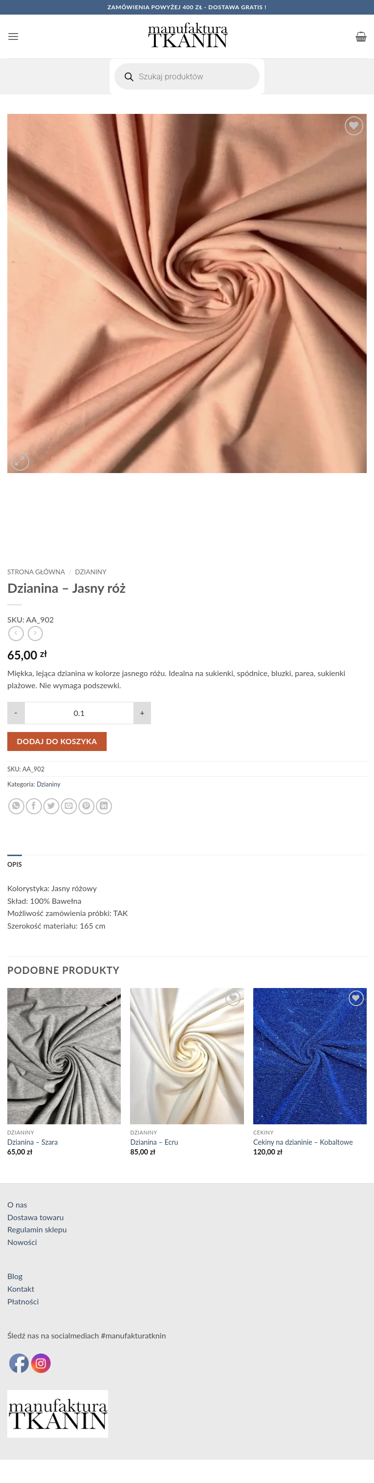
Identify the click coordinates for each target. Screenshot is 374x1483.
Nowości (22, 1241)
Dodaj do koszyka (57, 741)
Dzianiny (90, 572)
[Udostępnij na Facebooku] (34, 806)
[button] (13, 36)
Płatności (23, 1301)
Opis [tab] (14, 864)
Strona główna (36, 572)
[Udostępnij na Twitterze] (51, 806)
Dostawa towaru (35, 1217)
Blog (14, 1276)
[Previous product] (35, 633)
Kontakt (20, 1288)
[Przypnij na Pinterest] (86, 806)
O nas (17, 1204)
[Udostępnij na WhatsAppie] (16, 806)
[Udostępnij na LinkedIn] (104, 806)
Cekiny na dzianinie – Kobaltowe (303, 1142)
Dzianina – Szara (32, 1142)
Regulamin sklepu (37, 1229)
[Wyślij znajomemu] (69, 806)
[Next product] (15, 633)
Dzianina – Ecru (154, 1142)
